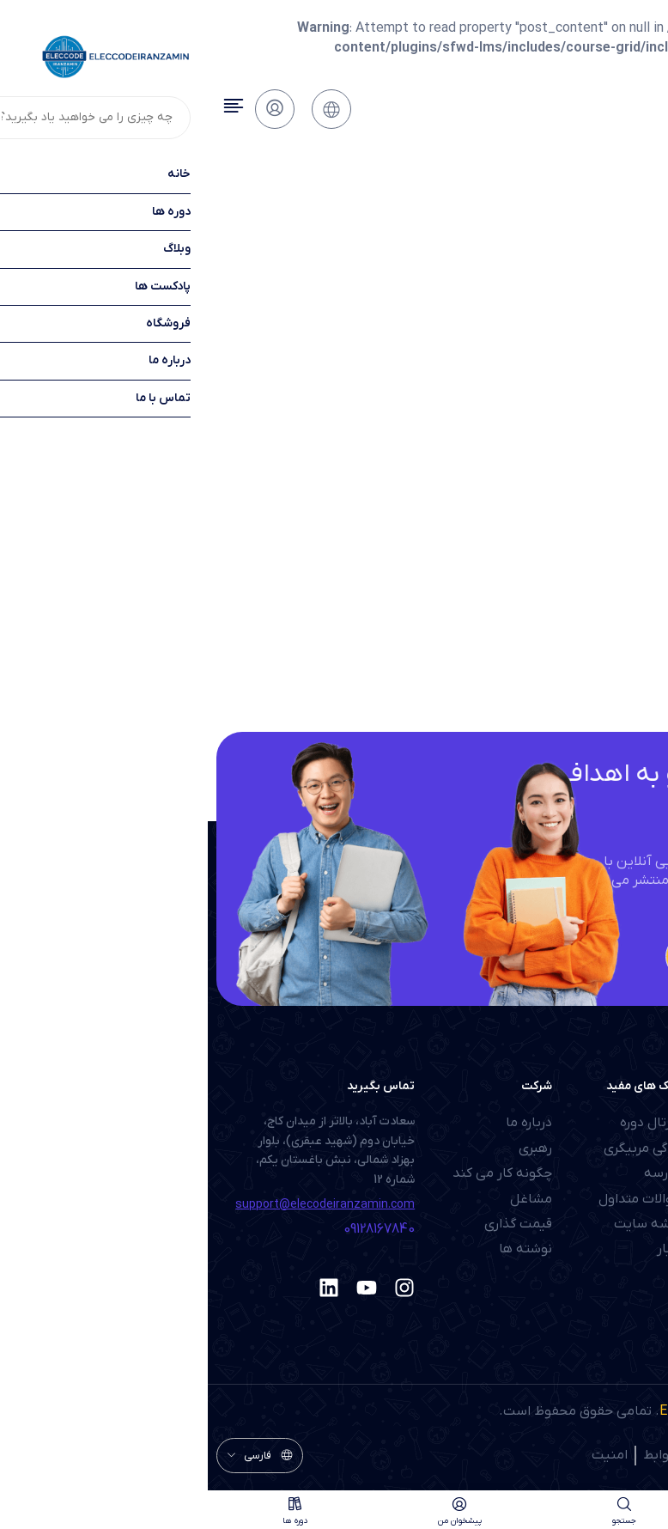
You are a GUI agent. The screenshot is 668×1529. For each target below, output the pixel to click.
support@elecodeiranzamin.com (117, 1205)
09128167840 (171, 1229)
